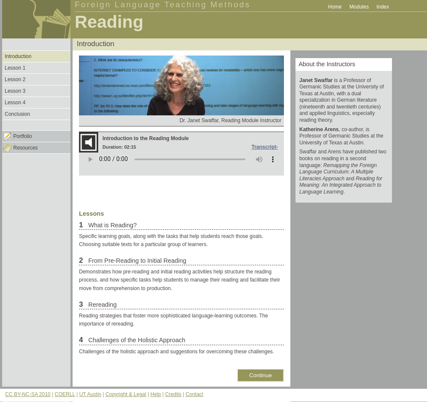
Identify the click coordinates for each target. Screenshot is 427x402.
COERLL (65, 394)
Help (155, 394)
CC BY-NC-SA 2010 (27, 394)
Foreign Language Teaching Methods (163, 4)
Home (335, 7)
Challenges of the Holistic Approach (136, 340)
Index (383, 7)
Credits (173, 394)
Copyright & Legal (125, 394)
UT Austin (90, 394)
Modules (359, 7)
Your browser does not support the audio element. (181, 164)
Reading (109, 22)
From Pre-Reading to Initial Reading (137, 260)
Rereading (102, 304)
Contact (194, 394)
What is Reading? (112, 225)
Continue (260, 375)
